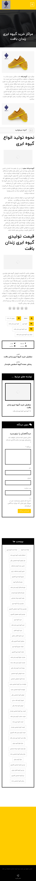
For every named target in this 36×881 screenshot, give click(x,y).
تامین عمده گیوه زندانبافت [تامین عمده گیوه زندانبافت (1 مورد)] (18, 566)
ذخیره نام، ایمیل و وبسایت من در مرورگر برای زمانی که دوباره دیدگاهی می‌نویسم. (19, 503)
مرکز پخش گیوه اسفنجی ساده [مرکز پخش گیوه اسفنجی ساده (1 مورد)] (17, 754)
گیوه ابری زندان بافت (14, 324)
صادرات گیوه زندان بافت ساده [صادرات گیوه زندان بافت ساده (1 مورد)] (17, 663)
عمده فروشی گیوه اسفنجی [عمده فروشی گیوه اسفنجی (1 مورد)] (17, 673)
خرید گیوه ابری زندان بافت (20, 329)
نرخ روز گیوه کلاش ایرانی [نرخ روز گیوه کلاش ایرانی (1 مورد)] (18, 770)
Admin (25, 318)
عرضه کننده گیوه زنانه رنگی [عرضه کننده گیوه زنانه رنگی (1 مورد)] (18, 668)
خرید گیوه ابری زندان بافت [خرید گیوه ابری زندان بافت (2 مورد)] (17, 625)
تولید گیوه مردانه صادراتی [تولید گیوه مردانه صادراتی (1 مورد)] (17, 598)
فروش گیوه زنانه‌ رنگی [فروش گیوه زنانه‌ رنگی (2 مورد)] (17, 706)
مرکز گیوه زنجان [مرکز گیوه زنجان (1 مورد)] (18, 759)
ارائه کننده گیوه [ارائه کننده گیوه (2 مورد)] (25, 550)
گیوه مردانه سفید (28, 168)
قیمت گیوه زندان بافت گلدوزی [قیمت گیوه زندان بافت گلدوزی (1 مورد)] (17, 732)
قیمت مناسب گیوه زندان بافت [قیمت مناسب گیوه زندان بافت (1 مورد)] (17, 716)
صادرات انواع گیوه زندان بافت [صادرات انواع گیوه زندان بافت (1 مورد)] (17, 657)
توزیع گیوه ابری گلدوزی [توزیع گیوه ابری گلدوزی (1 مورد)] (18, 577)
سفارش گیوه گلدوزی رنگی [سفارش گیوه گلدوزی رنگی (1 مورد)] (17, 641)
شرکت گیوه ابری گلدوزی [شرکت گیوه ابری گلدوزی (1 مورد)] (18, 652)
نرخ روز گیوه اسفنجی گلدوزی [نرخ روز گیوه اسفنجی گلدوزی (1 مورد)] (18, 765)
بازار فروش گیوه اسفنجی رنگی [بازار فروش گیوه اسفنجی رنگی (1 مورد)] (17, 560)
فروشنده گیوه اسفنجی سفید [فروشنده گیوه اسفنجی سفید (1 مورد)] (18, 689)
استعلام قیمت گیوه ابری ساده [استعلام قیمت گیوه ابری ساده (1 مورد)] (17, 555)
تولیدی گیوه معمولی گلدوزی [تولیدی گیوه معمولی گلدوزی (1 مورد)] (18, 614)
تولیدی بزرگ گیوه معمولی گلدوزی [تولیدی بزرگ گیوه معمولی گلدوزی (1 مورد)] (17, 609)
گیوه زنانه (24, 77)
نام (30, 468)
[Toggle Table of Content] (30, 130)
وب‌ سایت (27, 488)
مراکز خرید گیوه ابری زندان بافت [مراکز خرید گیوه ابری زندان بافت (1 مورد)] (18, 738)
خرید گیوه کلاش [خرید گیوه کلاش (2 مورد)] (18, 630)
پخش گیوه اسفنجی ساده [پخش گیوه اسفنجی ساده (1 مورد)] (18, 781)
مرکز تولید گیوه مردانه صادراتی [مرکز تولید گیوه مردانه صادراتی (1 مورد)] (18, 749)
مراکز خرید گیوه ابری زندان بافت (24, 334)
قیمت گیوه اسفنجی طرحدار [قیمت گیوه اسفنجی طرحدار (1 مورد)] (18, 727)
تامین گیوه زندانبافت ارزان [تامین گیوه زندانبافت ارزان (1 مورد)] (17, 571)
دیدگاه (28, 447)
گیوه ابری (24, 324)
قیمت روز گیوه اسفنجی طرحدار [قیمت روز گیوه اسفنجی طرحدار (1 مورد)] (18, 711)
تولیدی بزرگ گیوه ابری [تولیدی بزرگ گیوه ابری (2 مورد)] (18, 603)
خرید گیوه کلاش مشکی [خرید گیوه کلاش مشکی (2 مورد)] (18, 636)
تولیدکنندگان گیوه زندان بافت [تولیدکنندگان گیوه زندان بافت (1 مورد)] (17, 587)
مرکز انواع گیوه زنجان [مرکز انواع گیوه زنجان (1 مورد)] (18, 743)
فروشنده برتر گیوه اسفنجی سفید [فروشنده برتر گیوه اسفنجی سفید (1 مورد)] (18, 684)
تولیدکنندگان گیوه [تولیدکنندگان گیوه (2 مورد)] (17, 582)
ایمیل (29, 478)
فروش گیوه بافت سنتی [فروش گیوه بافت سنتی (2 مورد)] (18, 700)
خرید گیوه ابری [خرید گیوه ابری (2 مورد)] (18, 620)
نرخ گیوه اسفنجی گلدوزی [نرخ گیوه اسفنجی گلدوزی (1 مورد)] (18, 775)
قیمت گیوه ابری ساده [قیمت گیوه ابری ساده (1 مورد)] (17, 722)
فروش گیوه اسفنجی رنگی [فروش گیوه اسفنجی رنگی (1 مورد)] (18, 695)
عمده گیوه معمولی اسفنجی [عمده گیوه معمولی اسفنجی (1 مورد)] (18, 679)
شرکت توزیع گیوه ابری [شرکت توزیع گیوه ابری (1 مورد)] (17, 646)
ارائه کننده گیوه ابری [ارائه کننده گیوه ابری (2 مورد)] (12, 550)
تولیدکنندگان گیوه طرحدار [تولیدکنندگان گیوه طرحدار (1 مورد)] (17, 593)
